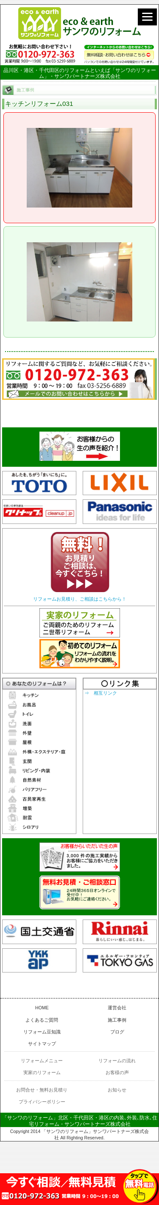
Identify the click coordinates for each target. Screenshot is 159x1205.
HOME (42, 1007)
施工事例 (117, 1019)
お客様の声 (117, 1072)
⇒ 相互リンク (100, 692)
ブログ (117, 1031)
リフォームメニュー (42, 1060)
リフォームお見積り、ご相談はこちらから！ (79, 598)
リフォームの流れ (117, 1060)
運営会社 (117, 1007)
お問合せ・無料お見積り (41, 1089)
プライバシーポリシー (42, 1101)
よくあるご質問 (41, 1019)
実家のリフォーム (42, 1072)
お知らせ (117, 1089)
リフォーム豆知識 (42, 1031)
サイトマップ (42, 1043)
